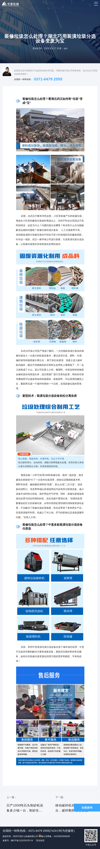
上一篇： (26, 806)
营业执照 (40, 840)
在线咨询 (87, 807)
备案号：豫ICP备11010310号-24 (18, 840)
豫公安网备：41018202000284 (54, 836)
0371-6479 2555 (48, 79)
